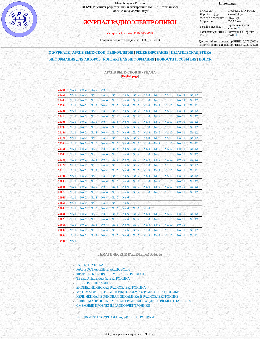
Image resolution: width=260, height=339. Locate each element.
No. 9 (157, 94)
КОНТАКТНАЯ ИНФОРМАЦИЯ (128, 59)
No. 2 (83, 89)
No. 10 (168, 94)
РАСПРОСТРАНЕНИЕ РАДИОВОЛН (103, 269)
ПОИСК (205, 59)
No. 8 (147, 94)
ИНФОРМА (133, 301)
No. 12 (194, 94)
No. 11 (181, 116)
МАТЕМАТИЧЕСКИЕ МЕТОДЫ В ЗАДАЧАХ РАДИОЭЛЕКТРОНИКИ (128, 292)
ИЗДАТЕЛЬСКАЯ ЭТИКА (191, 52)
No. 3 (94, 89)
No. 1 (73, 89)
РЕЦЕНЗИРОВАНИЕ (152, 52)
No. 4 (104, 89)
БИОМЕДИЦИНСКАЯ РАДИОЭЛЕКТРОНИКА (111, 287)
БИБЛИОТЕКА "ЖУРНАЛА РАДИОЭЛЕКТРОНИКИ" (115, 317)
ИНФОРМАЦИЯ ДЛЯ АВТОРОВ (75, 59)
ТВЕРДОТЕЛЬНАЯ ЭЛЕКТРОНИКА (103, 278)
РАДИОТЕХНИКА (89, 265)
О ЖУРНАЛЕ (59, 52)
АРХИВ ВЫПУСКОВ (88, 52)
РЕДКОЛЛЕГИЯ (120, 52)
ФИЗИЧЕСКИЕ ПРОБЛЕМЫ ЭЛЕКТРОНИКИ (110, 274)
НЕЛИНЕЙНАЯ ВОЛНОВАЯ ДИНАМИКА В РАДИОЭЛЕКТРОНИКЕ (127, 296)
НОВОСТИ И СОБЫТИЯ (176, 59)
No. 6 (125, 94)
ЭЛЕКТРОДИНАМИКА (93, 283)
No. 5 (115, 94)
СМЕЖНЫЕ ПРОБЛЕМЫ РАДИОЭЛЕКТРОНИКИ (113, 305)
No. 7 (136, 94)
